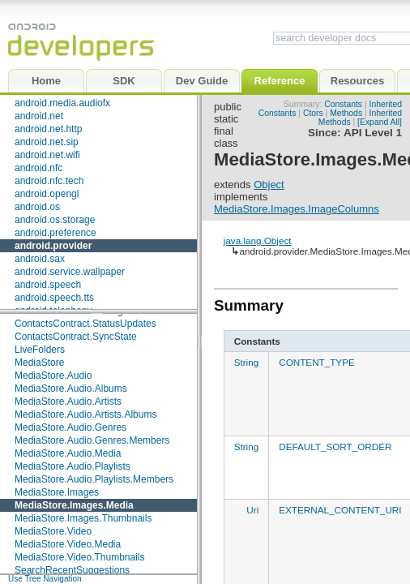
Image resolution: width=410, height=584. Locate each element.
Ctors (313, 113)
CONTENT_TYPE (317, 362)
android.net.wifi (47, 155)
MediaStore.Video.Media (68, 544)
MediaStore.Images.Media (74, 505)
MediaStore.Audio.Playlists (72, 466)
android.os (37, 207)
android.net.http (48, 129)
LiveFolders (40, 349)
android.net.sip (47, 142)
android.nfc (38, 168)
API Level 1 (373, 133)
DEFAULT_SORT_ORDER (335, 446)
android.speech (48, 284)
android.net (39, 116)
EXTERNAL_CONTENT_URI (340, 510)
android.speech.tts (54, 297)
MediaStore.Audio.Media (68, 453)
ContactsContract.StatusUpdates (85, 323)
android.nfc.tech (49, 181)
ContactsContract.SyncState (76, 336)
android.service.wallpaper (70, 271)
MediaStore (39, 362)
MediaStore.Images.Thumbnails (83, 518)
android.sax (40, 258)
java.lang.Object (258, 240)
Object (269, 184)
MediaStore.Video (53, 531)
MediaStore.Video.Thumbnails (80, 557)
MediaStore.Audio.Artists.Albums (85, 414)
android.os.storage (55, 219)
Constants (343, 104)
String (246, 362)
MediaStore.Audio (53, 375)
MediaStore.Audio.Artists (68, 401)
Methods (346, 113)
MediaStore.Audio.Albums (71, 388)
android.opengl (47, 194)
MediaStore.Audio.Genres (70, 427)
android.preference (55, 232)
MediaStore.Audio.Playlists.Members (94, 479)
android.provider (53, 245)
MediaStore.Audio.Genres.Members (92, 440)
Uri (252, 510)
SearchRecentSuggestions (72, 570)
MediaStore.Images (57, 492)
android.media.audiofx (62, 103)
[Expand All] (379, 122)
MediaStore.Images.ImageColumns (296, 209)
